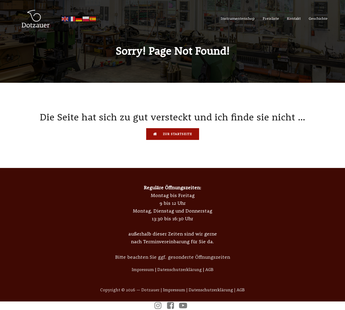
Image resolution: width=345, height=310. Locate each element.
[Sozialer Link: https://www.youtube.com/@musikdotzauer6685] (185, 305)
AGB (209, 269)
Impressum (143, 269)
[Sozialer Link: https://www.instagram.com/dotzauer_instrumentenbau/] (160, 305)
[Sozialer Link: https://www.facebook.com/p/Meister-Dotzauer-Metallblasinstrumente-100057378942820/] (172, 305)
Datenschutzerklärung (179, 269)
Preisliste (271, 18)
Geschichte (318, 18)
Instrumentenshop (238, 18)
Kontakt (294, 18)
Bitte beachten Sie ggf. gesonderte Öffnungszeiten (172, 257)
